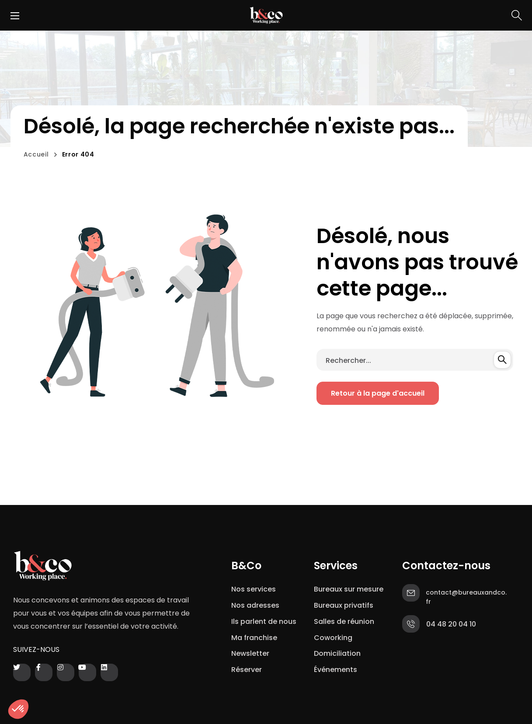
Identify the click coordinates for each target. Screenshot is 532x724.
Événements (335, 670)
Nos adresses (255, 605)
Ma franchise (255, 638)
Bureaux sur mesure (348, 589)
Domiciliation (337, 653)
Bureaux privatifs (343, 605)
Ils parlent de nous (263, 621)
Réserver (246, 670)
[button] (516, 15)
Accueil (36, 154)
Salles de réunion (344, 621)
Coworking (333, 638)
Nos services (253, 589)
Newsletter (252, 653)
